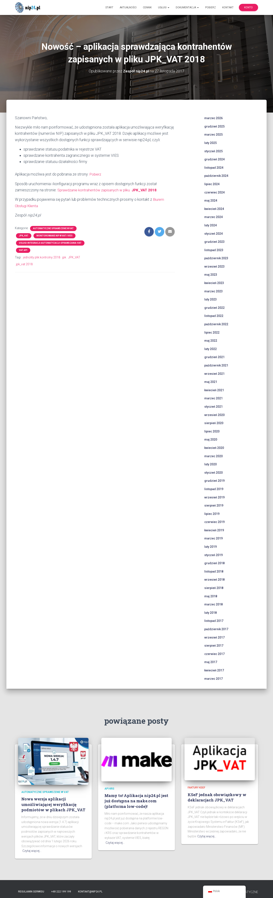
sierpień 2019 (213, 505)
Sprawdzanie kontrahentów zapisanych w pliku (109, 190)
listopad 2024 (213, 167)
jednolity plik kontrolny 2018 (41, 256)
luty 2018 (210, 612)
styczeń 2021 (213, 406)
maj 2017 (210, 662)
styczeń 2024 (213, 233)
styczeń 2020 (213, 472)
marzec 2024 (213, 217)
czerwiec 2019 (214, 522)
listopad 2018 (213, 571)
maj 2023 (210, 274)
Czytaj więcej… (31, 851)
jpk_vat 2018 (24, 263)
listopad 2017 (213, 621)
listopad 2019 (213, 489)
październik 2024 (216, 175)
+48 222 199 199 (61, 891)
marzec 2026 (213, 118)
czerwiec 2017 (214, 653)
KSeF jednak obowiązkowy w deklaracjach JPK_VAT (217, 797)
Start (109, 7)
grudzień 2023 (214, 241)
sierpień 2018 (213, 588)
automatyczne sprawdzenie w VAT (53, 228)
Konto (248, 7)
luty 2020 (210, 464)
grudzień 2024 (214, 159)
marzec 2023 (213, 291)
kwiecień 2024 (214, 208)
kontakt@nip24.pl (90, 891)
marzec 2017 (213, 678)
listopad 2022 (213, 316)
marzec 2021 (213, 398)
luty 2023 (210, 299)
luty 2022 (210, 348)
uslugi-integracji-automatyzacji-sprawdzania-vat (50, 242)
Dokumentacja (187, 7)
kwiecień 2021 (214, 390)
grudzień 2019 (214, 480)
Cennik (147, 7)
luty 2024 (210, 225)
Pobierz (210, 7)
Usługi (163, 7)
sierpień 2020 (213, 423)
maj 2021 (210, 382)
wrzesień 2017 (214, 637)
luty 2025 (210, 142)
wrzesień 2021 (214, 373)
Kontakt (228, 7)
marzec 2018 (213, 604)
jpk (64, 256)
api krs (109, 788)
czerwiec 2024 (214, 192)
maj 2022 (210, 340)
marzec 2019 (213, 538)
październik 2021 (216, 365)
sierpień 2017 (213, 645)
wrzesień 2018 (214, 579)
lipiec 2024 (211, 184)
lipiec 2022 (211, 332)
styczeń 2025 (213, 151)
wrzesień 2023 (214, 266)
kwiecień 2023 (214, 283)
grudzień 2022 (214, 307)
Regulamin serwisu (31, 891)
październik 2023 (216, 258)
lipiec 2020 (211, 431)
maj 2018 (210, 596)
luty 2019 (210, 546)
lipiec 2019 (211, 513)
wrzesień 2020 (214, 414)
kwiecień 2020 (214, 447)
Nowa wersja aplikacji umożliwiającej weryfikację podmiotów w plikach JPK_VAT (53, 804)
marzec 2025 (213, 134)
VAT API (23, 249)
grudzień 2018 (214, 563)
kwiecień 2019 (214, 530)
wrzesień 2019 (214, 497)
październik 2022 (216, 324)
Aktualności (128, 7)
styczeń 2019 (213, 555)
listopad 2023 (213, 250)
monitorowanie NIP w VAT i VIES (54, 235)
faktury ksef (196, 787)
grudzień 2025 (214, 126)
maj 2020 (210, 439)
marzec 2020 (213, 456)
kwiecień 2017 (214, 670)
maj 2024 (210, 200)
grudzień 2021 (214, 357)
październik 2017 (216, 629)
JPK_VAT (23, 235)
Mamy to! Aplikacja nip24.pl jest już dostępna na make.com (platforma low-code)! (136, 801)
